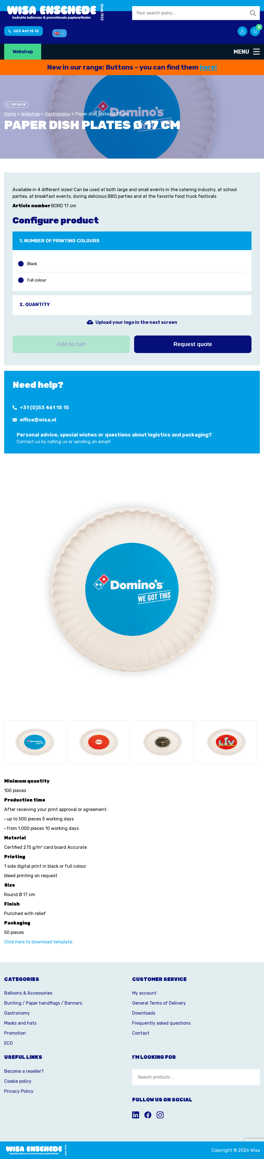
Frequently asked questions (161, 1023)
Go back (16, 104)
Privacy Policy (18, 1091)
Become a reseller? (24, 1071)
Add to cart (71, 344)
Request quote (193, 344)
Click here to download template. (38, 942)
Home (10, 114)
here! (208, 67)
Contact (140, 1033)
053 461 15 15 (23, 31)
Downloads (143, 1013)
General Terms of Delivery (159, 1003)
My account (144, 993)
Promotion (15, 1033)
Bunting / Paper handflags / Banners (43, 1003)
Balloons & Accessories (28, 993)
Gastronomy (57, 114)
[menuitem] (59, 33)
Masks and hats (20, 1023)
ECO (8, 1043)
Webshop (23, 51)
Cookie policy (17, 1081)
